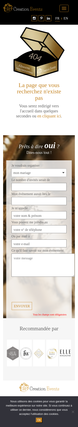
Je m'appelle (19, 208)
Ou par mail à (20, 236)
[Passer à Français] (57, 18)
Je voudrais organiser (25, 165)
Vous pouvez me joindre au (29, 222)
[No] (73, 412)
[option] (12, 353)
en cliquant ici (49, 116)
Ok (39, 420)
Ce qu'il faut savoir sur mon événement (37, 250)
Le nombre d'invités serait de (30, 180)
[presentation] (43, 290)
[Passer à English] (66, 18)
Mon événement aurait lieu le (30, 194)
